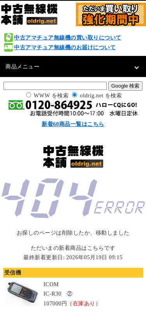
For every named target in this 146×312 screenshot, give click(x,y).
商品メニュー (22, 66)
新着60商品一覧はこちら (73, 124)
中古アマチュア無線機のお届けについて (65, 47)
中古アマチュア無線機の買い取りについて (67, 37)
